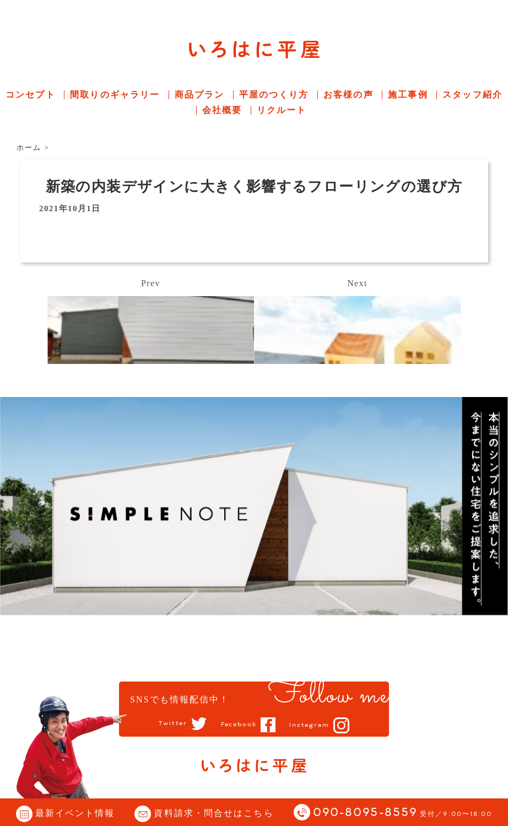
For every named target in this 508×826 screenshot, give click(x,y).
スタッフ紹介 (472, 94)
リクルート (282, 110)
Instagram (313, 725)
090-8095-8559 (403, 813)
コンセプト (31, 94)
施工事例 (408, 94)
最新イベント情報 (75, 813)
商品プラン (200, 94)
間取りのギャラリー (115, 94)
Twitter (169, 724)
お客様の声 (348, 94)
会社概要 (222, 110)
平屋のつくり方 (274, 94)
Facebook (238, 724)
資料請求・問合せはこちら (213, 813)
